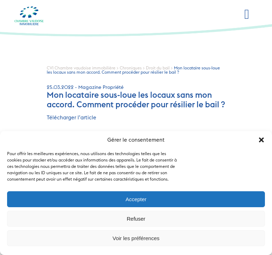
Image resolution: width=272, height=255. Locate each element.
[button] (261, 139)
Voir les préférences (136, 238)
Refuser (136, 219)
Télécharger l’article (71, 117)
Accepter (135, 199)
